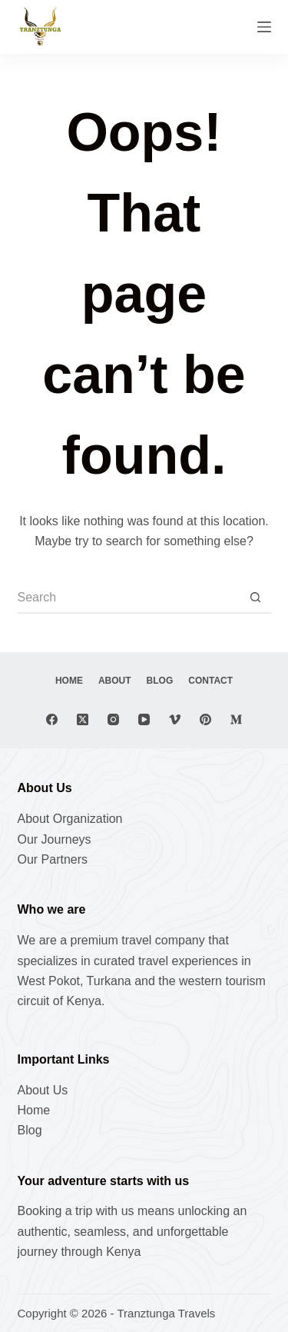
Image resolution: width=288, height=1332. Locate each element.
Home (69, 680)
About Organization (70, 818)
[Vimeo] (174, 719)
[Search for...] (129, 598)
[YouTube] (144, 719)
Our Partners (53, 859)
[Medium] (236, 719)
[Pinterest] (205, 719)
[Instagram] (113, 719)
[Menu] (264, 27)
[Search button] (255, 598)
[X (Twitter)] (82, 719)
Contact (210, 680)
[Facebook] (52, 719)
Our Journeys (54, 839)
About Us (43, 1090)
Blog (160, 680)
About (114, 680)
